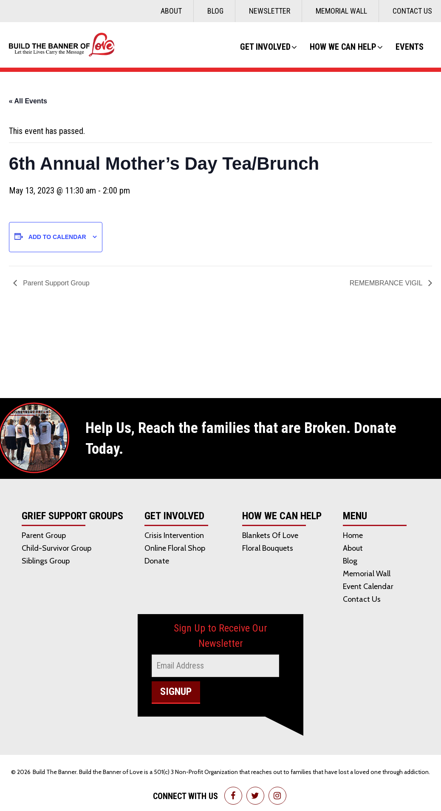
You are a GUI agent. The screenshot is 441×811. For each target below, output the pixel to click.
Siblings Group (46, 561)
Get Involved (265, 47)
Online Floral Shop (174, 548)
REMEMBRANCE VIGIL (387, 283)
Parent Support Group (55, 283)
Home (353, 535)
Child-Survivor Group (56, 548)
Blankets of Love (270, 535)
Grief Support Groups (72, 516)
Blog (215, 10)
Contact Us (412, 10)
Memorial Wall (341, 10)
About (171, 10)
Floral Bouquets (267, 548)
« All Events (28, 101)
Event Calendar (368, 586)
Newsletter (269, 10)
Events (410, 47)
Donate (156, 561)
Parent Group (44, 535)
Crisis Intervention (174, 535)
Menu (355, 516)
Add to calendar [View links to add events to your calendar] (57, 236)
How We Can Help (343, 47)
